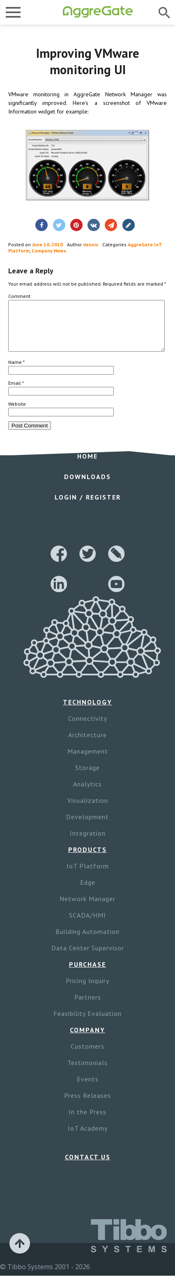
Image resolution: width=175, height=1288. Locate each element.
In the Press (87, 1122)
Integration (88, 843)
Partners (87, 1007)
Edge (87, 892)
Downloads (87, 486)
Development (87, 826)
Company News (49, 251)
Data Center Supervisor (87, 958)
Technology (87, 712)
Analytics (87, 794)
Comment (19, 296)
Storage (87, 777)
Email (16, 393)
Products (87, 859)
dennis (90, 244)
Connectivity (87, 728)
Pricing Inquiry (87, 990)
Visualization (87, 810)
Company (87, 1040)
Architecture (87, 745)
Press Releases (87, 1105)
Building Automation (87, 941)
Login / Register (88, 507)
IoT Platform (88, 876)
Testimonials (87, 1072)
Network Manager (87, 908)
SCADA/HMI (87, 925)
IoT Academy (88, 1138)
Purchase (87, 974)
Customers (87, 1056)
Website (17, 414)
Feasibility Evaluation (87, 1023)
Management (87, 761)
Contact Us (88, 1167)
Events (88, 1089)
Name (16, 372)
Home (87, 466)
